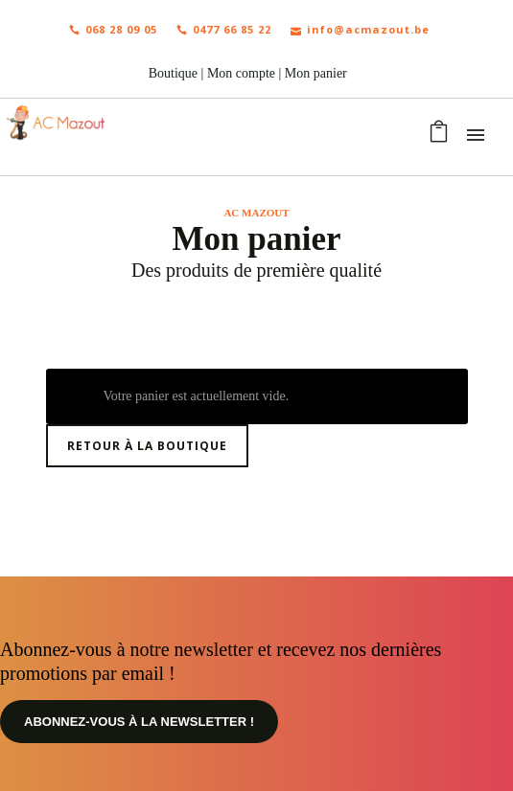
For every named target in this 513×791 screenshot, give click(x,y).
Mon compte (241, 73)
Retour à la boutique (147, 446)
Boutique (173, 73)
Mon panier (316, 73)
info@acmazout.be (360, 29)
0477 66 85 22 (223, 29)
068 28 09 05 (113, 29)
